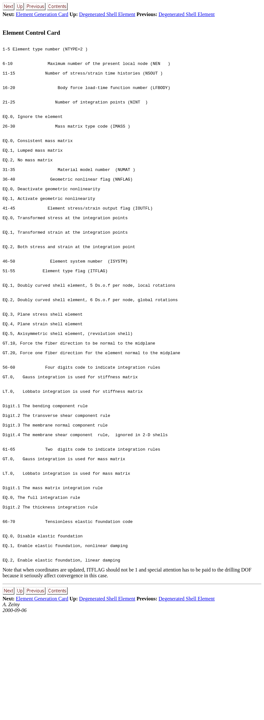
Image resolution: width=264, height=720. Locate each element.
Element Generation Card (42, 14)
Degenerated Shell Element (107, 14)
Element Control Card (31, 32)
